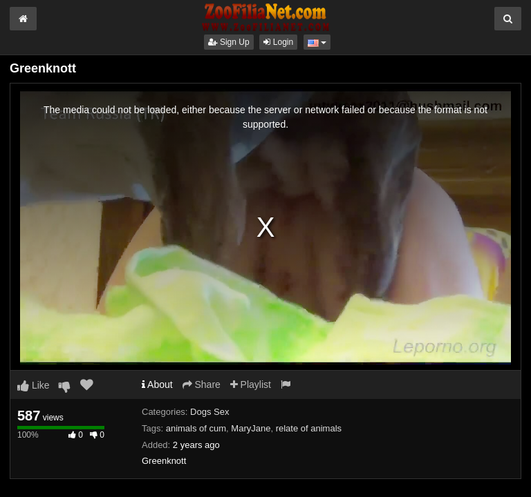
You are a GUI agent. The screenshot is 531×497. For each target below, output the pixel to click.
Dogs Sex (209, 412)
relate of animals (309, 428)
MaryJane (250, 428)
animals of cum (196, 428)
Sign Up (229, 42)
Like (33, 385)
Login (278, 42)
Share (202, 384)
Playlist (250, 384)
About (157, 384)
